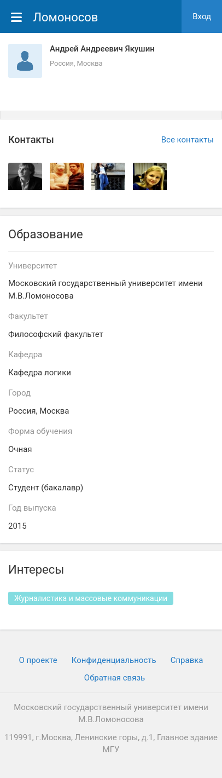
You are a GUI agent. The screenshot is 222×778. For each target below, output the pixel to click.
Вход (201, 16)
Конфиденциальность (114, 660)
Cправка (187, 660)
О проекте (38, 660)
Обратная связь (114, 678)
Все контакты (187, 140)
